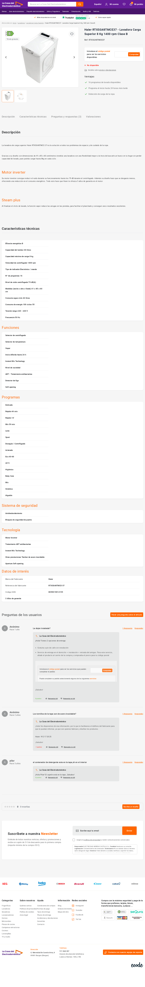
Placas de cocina (8, 924)
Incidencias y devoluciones (47, 918)
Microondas (6, 921)
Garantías (41, 921)
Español (97, 4)
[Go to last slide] (6, 57)
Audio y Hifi (87, 11)
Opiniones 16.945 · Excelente (82, 15)
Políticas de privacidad (28, 909)
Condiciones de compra (46, 905)
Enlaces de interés (65, 909)
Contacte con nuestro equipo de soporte (123, 952)
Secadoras (6, 912)
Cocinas (5, 930)
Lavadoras (21, 23)
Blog (59, 905)
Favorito (124, 4)
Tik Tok (76, 919)
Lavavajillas (6, 933)
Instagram (78, 905)
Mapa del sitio (63, 912)
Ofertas (4, 11)
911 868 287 (64, 951)
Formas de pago (43, 909)
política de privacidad (92, 840)
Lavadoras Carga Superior (35, 23)
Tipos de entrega (43, 912)
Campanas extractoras (11, 927)
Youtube (77, 910)
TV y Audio (6, 937)
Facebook (77, 915)
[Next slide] (74, 57)
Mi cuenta (112, 4)
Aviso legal (24, 915)
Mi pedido (136, 4)
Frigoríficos (6, 905)
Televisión (65, 11)
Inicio (14, 23)
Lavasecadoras (8, 915)
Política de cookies (27, 912)
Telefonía (96, 11)
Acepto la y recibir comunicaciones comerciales (103, 840)
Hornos (5, 918)
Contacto (40, 924)
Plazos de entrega (44, 915)
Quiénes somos (26, 905)
